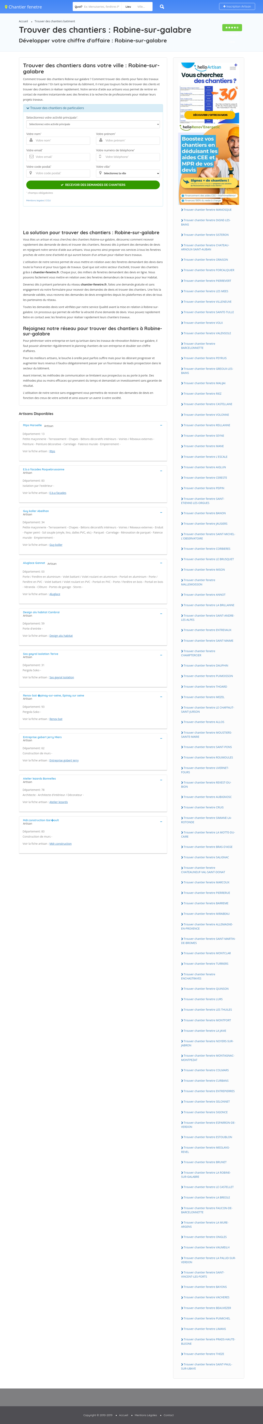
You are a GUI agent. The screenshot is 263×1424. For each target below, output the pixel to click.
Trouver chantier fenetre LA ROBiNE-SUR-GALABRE (206, 1175)
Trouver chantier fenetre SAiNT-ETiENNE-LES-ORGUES (202, 501)
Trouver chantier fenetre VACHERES (207, 1297)
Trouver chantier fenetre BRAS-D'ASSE (208, 847)
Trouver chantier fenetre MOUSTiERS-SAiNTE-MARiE (206, 735)
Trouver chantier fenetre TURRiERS (206, 963)
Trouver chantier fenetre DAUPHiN (206, 665)
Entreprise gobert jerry (64, 760)
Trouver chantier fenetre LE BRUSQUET (209, 559)
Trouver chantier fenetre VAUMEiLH (207, 1247)
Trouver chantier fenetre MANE (204, 446)
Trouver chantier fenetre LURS (203, 999)
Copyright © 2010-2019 (97, 1415)
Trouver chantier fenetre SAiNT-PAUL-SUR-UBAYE (206, 1366)
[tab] (93, 425)
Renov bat (55, 719)
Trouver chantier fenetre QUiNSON (206, 989)
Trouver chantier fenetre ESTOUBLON (208, 1137)
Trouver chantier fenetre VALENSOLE (207, 333)
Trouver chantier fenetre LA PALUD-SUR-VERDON (208, 1260)
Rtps (52, 451)
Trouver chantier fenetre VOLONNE (206, 415)
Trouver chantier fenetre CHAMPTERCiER (198, 653)
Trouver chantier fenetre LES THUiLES (208, 1009)
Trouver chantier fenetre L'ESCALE (206, 457)
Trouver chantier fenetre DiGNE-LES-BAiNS (206, 222)
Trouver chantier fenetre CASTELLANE (208, 404)
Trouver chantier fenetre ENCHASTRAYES (198, 976)
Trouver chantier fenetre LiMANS (205, 1329)
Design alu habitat (61, 636)
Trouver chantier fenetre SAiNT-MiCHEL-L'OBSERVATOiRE (208, 536)
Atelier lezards (58, 802)
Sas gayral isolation (61, 677)
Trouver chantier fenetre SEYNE (204, 435)
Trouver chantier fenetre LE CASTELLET (209, 1187)
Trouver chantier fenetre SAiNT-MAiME (208, 640)
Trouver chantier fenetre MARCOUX (206, 882)
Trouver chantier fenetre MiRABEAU (207, 914)
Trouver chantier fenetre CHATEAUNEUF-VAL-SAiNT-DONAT (203, 870)
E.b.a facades (57, 493)
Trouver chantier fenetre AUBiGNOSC (208, 797)
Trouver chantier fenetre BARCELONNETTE (198, 346)
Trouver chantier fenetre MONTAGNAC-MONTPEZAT (208, 1058)
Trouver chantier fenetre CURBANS (206, 1080)
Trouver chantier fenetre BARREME (206, 903)
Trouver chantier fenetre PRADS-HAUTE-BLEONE (208, 1341)
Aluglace (54, 594)
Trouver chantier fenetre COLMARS (206, 1070)
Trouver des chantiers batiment (55, 21)
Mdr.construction (60, 843)
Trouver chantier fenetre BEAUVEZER (207, 1308)
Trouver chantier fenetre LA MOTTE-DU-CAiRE (208, 834)
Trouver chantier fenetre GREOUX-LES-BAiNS (207, 371)
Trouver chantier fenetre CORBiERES (207, 549)
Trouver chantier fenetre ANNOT (205, 594)
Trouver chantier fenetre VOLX (203, 323)
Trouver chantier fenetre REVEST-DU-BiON (206, 784)
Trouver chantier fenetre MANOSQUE (208, 210)
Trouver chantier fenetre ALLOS (204, 722)
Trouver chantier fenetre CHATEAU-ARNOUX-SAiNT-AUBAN (205, 247)
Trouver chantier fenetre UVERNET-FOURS (205, 770)
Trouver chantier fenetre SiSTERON (206, 235)
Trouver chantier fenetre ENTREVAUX (207, 630)
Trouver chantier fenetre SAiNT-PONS (208, 747)
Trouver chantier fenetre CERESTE (205, 477)
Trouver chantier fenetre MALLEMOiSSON (198, 582)
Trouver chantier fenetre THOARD (205, 686)
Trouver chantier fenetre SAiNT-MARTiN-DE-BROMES (208, 941)
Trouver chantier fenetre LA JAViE (205, 1031)
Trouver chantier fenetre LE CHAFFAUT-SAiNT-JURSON (207, 709)
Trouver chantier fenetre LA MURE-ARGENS (205, 1224)
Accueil (23, 21)
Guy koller (55, 545)
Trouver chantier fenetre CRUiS (204, 807)
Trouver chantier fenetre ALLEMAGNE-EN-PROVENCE (207, 926)
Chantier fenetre (23, 7)
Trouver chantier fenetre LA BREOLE (207, 1197)
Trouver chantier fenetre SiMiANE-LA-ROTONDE (206, 820)
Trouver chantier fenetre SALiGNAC (206, 857)
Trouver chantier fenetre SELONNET (207, 1101)
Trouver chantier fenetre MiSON (204, 569)
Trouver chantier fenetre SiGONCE (206, 1112)
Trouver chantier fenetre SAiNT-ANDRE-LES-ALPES (208, 618)
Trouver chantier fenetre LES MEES (206, 291)
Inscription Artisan (237, 6)
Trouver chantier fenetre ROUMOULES (208, 757)
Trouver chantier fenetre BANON (205, 513)
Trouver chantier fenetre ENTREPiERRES (209, 1091)
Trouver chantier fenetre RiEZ (203, 393)
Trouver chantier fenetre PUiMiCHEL (207, 1318)
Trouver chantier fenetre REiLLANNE (207, 425)
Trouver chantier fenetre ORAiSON (206, 259)
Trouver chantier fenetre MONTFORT (207, 1020)
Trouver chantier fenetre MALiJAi (205, 383)
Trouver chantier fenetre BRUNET (205, 1162)
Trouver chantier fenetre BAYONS (205, 1287)
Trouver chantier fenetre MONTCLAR (207, 953)
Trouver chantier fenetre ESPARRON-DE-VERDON (208, 1125)
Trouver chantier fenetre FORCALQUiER (209, 270)
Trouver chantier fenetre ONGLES (205, 1237)
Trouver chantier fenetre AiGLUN (205, 467)
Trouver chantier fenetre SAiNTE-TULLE (209, 312)
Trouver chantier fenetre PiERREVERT (207, 281)
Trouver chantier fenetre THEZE (204, 1354)
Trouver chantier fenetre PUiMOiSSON (208, 676)
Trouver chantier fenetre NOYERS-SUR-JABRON (207, 1043)
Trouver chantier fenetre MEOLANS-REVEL (205, 1149)
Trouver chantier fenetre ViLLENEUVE (208, 301)
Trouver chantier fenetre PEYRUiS (205, 358)
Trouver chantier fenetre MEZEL (204, 697)
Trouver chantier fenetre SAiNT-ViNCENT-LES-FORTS (202, 1274)
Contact (169, 1415)
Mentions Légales (146, 1415)
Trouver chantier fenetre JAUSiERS (205, 523)
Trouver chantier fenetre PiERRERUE (207, 893)
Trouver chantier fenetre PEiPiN (204, 488)
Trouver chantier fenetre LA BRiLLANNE (209, 605)
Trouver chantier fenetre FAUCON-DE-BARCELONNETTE (207, 1210)
